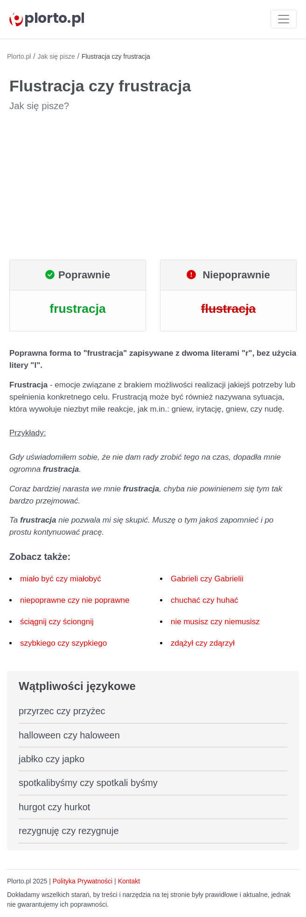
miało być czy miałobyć (60, 578)
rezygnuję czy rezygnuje (69, 831)
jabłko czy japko (51, 759)
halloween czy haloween (69, 735)
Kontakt (129, 881)
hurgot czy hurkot (54, 807)
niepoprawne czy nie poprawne (74, 600)
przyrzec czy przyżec (62, 711)
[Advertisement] (153, 186)
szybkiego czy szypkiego (63, 643)
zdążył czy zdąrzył (203, 643)
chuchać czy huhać (204, 600)
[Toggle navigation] (284, 19)
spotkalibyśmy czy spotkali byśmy (88, 783)
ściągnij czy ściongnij (57, 621)
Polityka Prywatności (82, 881)
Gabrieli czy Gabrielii (207, 578)
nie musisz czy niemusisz (215, 621)
